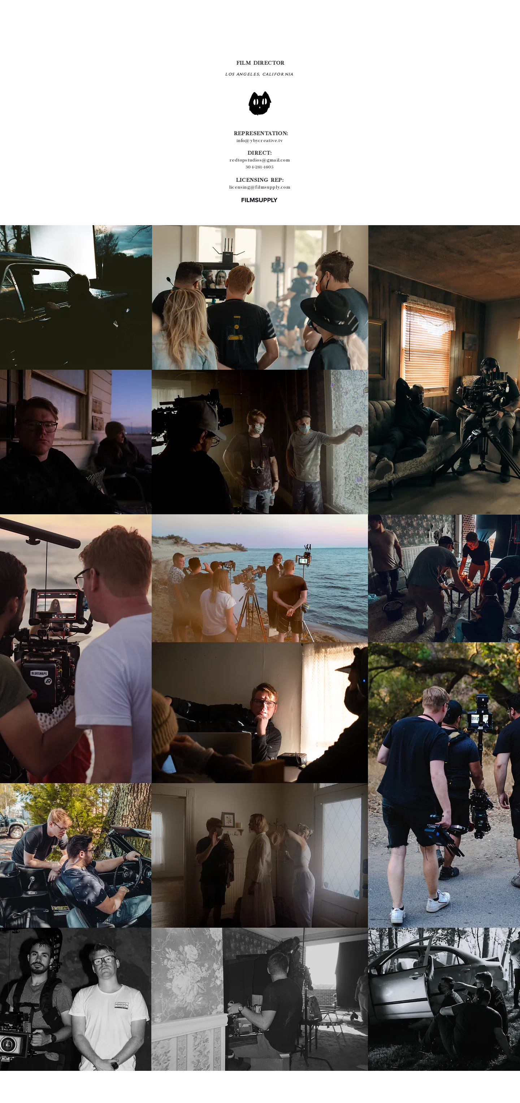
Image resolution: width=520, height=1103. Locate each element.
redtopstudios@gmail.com (260, 160)
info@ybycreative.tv (260, 141)
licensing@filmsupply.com (259, 187)
